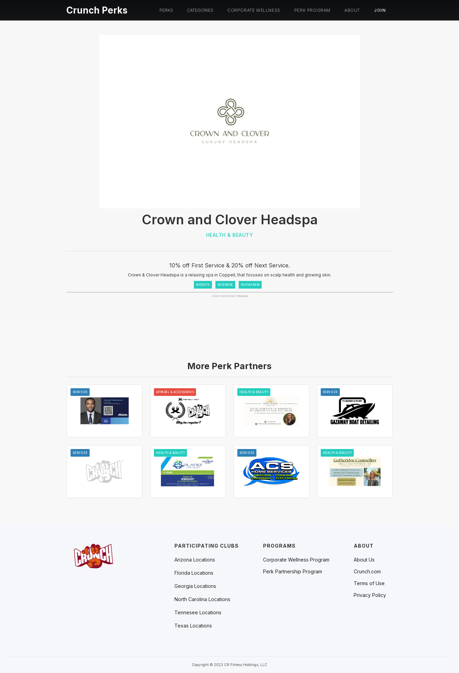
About (352, 10)
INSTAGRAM (250, 284)
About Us (364, 560)
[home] (97, 9)
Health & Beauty (229, 235)
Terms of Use (369, 583)
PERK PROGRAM (312, 10)
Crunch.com (367, 571)
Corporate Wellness (253, 10)
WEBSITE (203, 284)
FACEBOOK (225, 284)
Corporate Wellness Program (296, 560)
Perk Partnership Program (292, 571)
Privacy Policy (370, 595)
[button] (166, 10)
